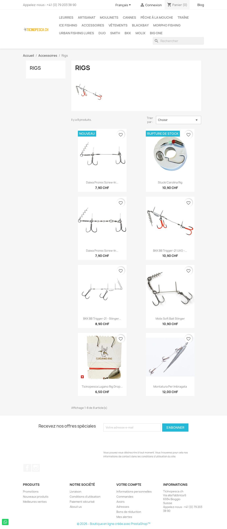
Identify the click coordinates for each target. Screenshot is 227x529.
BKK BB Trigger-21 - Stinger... (102, 318)
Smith (115, 33)
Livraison (75, 491)
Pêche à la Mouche (157, 17)
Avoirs (120, 501)
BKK (128, 33)
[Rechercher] (178, 41)
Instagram (36, 468)
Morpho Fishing (166, 25)
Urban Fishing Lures (76, 33)
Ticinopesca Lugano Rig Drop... (102, 386)
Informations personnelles (134, 491)
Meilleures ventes (35, 501)
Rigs (35, 68)
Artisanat (86, 17)
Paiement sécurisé (82, 501)
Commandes (124, 496)
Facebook (27, 468)
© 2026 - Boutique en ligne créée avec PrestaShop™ (113, 524)
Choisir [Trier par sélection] (178, 120)
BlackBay (140, 25)
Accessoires (93, 25)
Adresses (122, 507)
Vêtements (118, 25)
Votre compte (128, 484)
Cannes (129, 17)
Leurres (66, 17)
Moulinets (109, 17)
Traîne (183, 17)
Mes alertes (124, 517)
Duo (102, 33)
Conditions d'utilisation (85, 496)
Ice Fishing (68, 25)
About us (76, 507)
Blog (200, 5)
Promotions (31, 491)
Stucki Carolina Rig (170, 182)
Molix (140, 33)
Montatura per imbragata (170, 386)
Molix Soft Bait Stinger (170, 318)
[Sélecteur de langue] (123, 5)
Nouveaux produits (35, 496)
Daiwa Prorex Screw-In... (102, 182)
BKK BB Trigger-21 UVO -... (170, 250)
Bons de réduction (128, 512)
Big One (156, 33)
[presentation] (133, 441)
